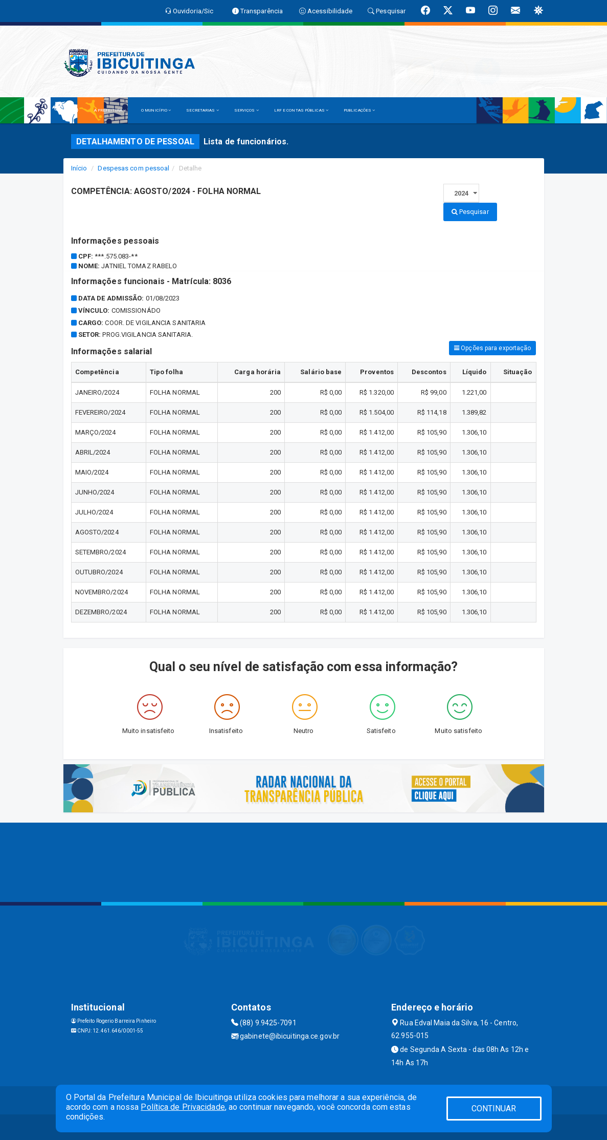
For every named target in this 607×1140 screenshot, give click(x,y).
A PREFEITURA (110, 110)
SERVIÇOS (246, 110)
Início (79, 168)
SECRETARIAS (202, 110)
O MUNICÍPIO (156, 110)
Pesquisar (470, 212)
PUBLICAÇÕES (359, 110)
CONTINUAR (493, 1108)
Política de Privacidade (182, 1107)
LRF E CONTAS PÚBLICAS (301, 110)
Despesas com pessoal (133, 168)
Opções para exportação (492, 348)
